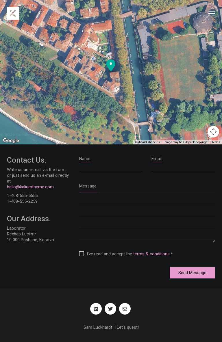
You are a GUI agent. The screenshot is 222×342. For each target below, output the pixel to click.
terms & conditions (151, 253)
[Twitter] (110, 309)
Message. (88, 186)
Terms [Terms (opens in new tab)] (216, 142)
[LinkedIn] (96, 309)
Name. (85, 158)
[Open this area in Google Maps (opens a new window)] (11, 140)
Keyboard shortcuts (147, 142)
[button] (111, 66)
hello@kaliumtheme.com (30, 186)
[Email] (125, 309)
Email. (156, 158)
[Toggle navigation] (211, 14)
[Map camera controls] (213, 131)
